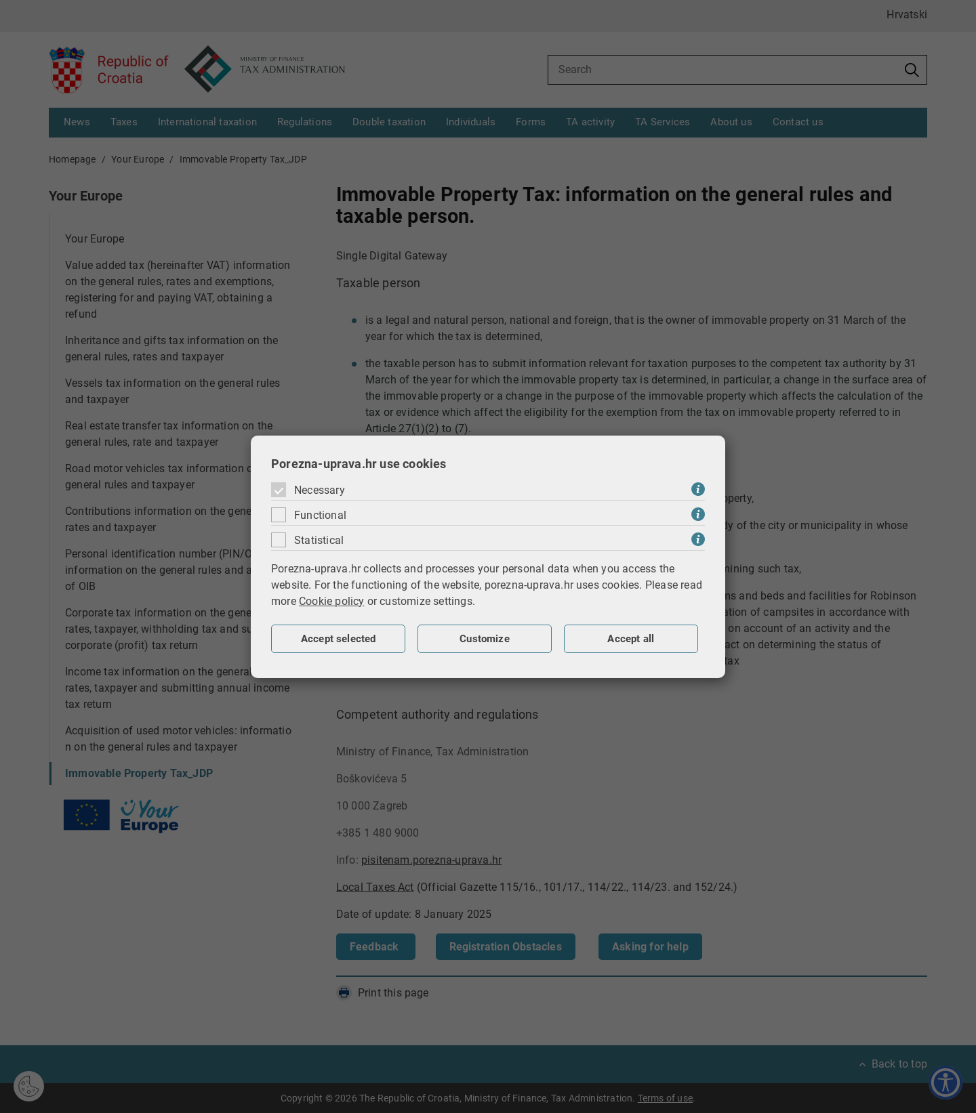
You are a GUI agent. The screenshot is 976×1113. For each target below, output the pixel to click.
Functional (320, 515)
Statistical (319, 540)
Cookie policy (332, 601)
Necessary (319, 490)
